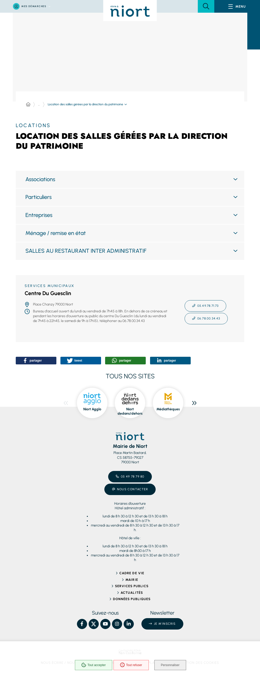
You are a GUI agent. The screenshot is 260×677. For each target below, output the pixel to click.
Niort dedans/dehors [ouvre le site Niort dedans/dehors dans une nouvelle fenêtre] (130, 411)
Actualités (132, 593)
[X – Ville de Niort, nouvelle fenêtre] (94, 624)
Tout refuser (131, 665)
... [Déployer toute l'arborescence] (39, 104)
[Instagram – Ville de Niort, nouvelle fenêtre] (117, 624)
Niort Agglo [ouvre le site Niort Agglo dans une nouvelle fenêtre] (92, 409)
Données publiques (132, 599)
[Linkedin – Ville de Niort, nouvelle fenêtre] (129, 624)
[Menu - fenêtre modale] (237, 6)
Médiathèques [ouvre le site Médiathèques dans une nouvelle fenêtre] (168, 409)
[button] (206, 6)
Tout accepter (93, 665)
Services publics (132, 586)
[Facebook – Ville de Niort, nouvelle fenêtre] (82, 624)
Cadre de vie (131, 573)
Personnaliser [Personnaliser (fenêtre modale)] (170, 665)
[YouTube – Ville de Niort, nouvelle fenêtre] (105, 624)
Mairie (131, 580)
